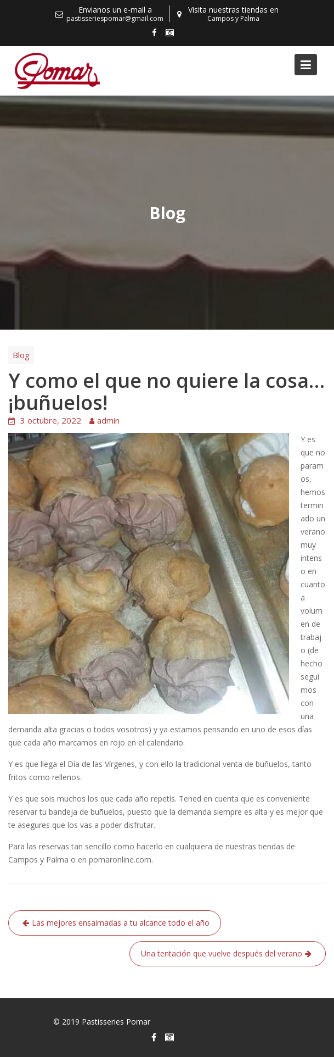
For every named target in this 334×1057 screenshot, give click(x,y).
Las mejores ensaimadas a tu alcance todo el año (121, 922)
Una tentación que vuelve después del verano (221, 953)
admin (108, 420)
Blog (21, 354)
